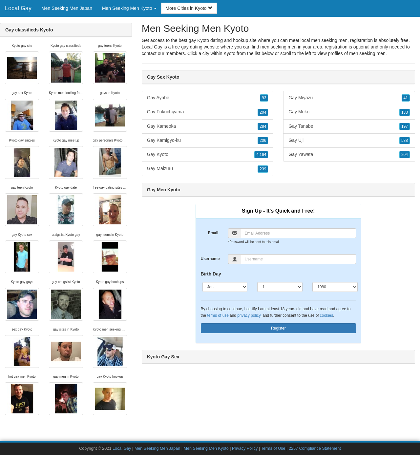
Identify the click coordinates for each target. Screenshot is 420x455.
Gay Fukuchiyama (207, 112)
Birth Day (211, 273)
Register (278, 328)
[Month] (225, 287)
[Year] (335, 287)
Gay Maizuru (207, 168)
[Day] (280, 287)
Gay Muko (349, 112)
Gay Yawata (349, 154)
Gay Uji (349, 140)
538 (404, 140)
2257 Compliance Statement (315, 448)
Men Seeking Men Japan (66, 8)
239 (263, 169)
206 (263, 140)
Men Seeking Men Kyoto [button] (129, 8)
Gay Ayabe (207, 98)
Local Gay (18, 8)
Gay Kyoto (207, 154)
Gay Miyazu (349, 98)
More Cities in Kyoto (188, 8)
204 (263, 112)
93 (264, 98)
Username (210, 258)
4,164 (261, 154)
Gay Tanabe (349, 126)
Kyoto (229, 53)
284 (263, 126)
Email (213, 233)
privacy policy (248, 315)
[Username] (298, 259)
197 (404, 126)
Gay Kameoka (207, 126)
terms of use (217, 315)
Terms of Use (273, 448)
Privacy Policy (245, 448)
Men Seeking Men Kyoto (205, 448)
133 (404, 112)
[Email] (298, 233)
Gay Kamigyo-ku (207, 140)
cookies (326, 315)
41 (406, 98)
